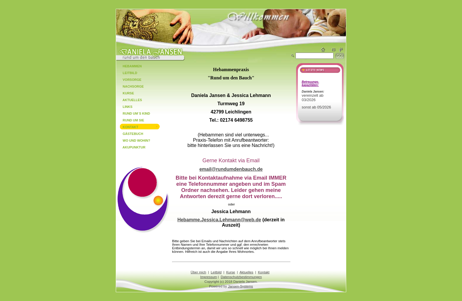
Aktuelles (130, 100)
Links (125, 106)
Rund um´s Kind (134, 113)
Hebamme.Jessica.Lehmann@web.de (219, 219)
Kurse (126, 93)
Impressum (208, 277)
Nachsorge (131, 86)
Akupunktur (131, 147)
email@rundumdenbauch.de (231, 169)
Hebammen (130, 66)
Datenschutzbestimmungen (241, 277)
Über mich (198, 272)
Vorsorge (129, 79)
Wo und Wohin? (134, 140)
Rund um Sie (131, 120)
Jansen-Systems (240, 286)
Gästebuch (130, 134)
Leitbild (127, 73)
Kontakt (128, 127)
